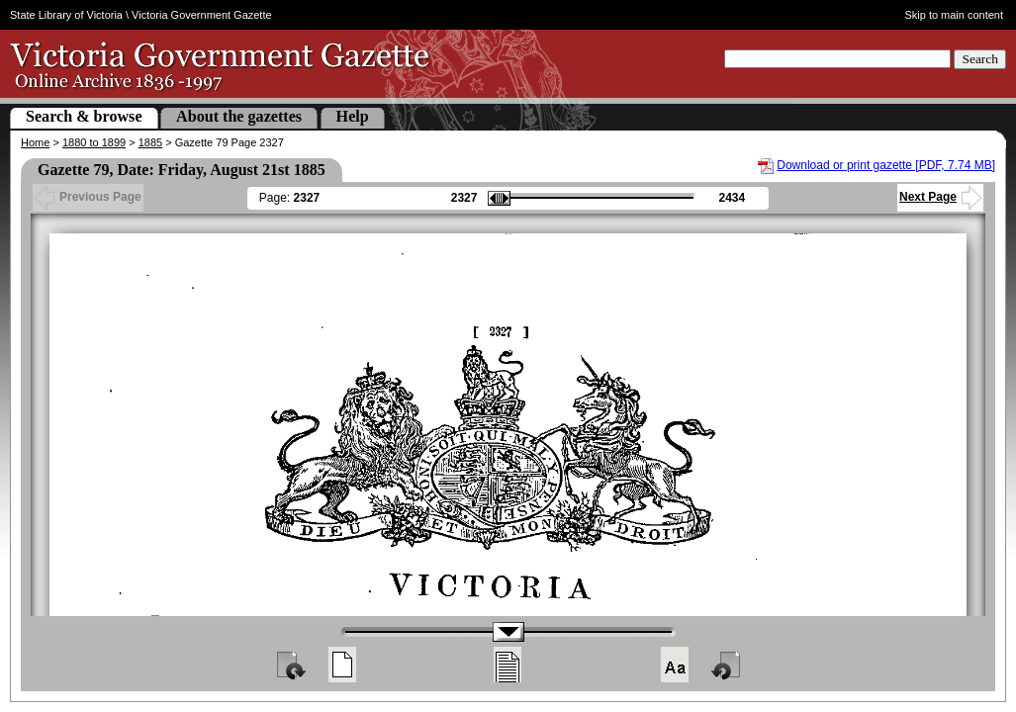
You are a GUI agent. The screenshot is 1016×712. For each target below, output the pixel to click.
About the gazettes (239, 116)
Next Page (940, 197)
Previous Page (88, 197)
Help (352, 116)
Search (980, 58)
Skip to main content (953, 15)
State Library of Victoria (66, 15)
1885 (150, 142)
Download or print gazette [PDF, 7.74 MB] (886, 165)
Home (35, 142)
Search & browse (84, 116)
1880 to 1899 (94, 142)
